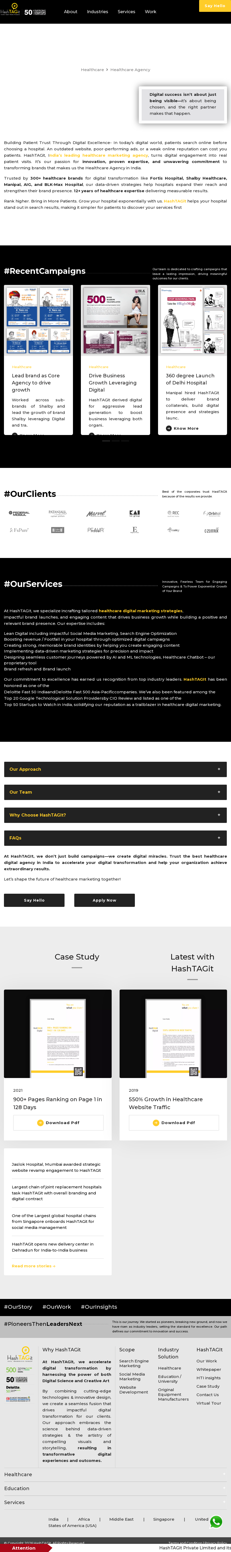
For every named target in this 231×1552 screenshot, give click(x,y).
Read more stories (33, 1265)
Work (150, 11)
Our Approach (25, 769)
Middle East (122, 1519)
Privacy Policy (216, 1543)
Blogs (105, 35)
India (53, 1519)
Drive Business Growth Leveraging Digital (113, 383)
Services (126, 11)
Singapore (163, 1519)
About (70, 11)
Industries (97, 11)
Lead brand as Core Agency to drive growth (36, 383)
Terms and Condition (185, 1543)
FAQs (15, 838)
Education (17, 1488)
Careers (125, 35)
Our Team (20, 792)
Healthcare (92, 69)
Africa (84, 1519)
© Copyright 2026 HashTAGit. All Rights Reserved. (44, 1543)
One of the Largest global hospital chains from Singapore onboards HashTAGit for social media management (54, 1221)
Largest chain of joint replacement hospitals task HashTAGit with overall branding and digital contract (57, 1192)
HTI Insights (77, 35)
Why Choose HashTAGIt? (37, 815)
